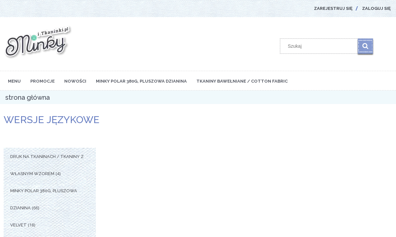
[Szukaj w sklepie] (320, 46)
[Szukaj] (365, 46)
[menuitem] (14, 80)
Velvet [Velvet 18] (18, 225)
